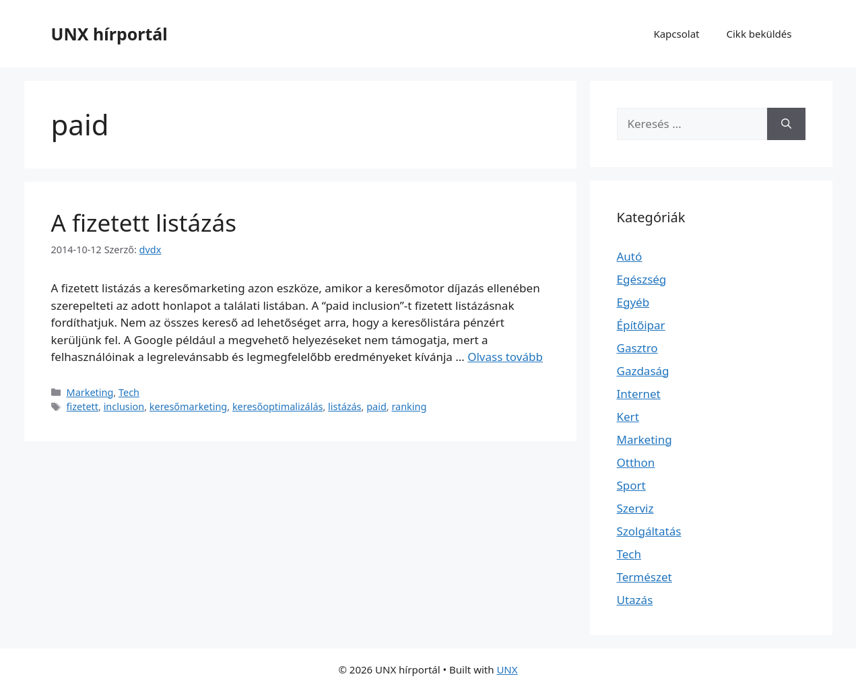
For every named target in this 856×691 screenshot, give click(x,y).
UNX (506, 669)
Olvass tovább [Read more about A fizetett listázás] (505, 356)
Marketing (90, 392)
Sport (631, 485)
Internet (639, 393)
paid (376, 406)
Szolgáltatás (649, 531)
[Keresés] (786, 124)
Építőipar (641, 325)
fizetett (82, 406)
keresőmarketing (188, 406)
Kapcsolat (676, 33)
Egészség (642, 279)
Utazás (635, 599)
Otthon (636, 462)
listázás (344, 406)
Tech (129, 392)
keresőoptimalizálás (277, 406)
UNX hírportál (109, 33)
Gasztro (637, 348)
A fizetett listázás (143, 222)
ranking (408, 406)
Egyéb (633, 302)
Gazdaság (643, 371)
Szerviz (635, 508)
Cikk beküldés (759, 33)
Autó (630, 256)
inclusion (124, 406)
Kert (628, 416)
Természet (644, 577)
